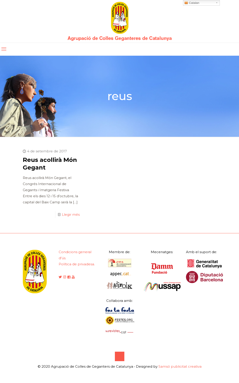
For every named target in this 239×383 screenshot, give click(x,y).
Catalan (191, 3)
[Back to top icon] (119, 356)
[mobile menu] (4, 49)
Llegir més (71, 214)
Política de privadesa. (77, 264)
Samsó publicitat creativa (180, 366)
